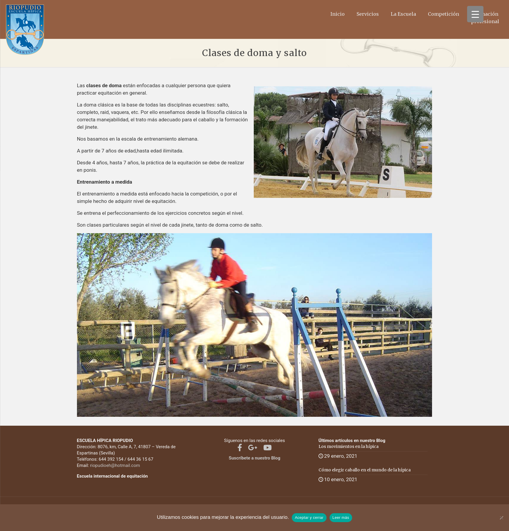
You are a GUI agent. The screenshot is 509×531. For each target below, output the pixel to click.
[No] (502, 518)
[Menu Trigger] (475, 14)
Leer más (340, 517)
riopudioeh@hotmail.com (115, 465)
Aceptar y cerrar (309, 517)
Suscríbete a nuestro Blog (254, 458)
